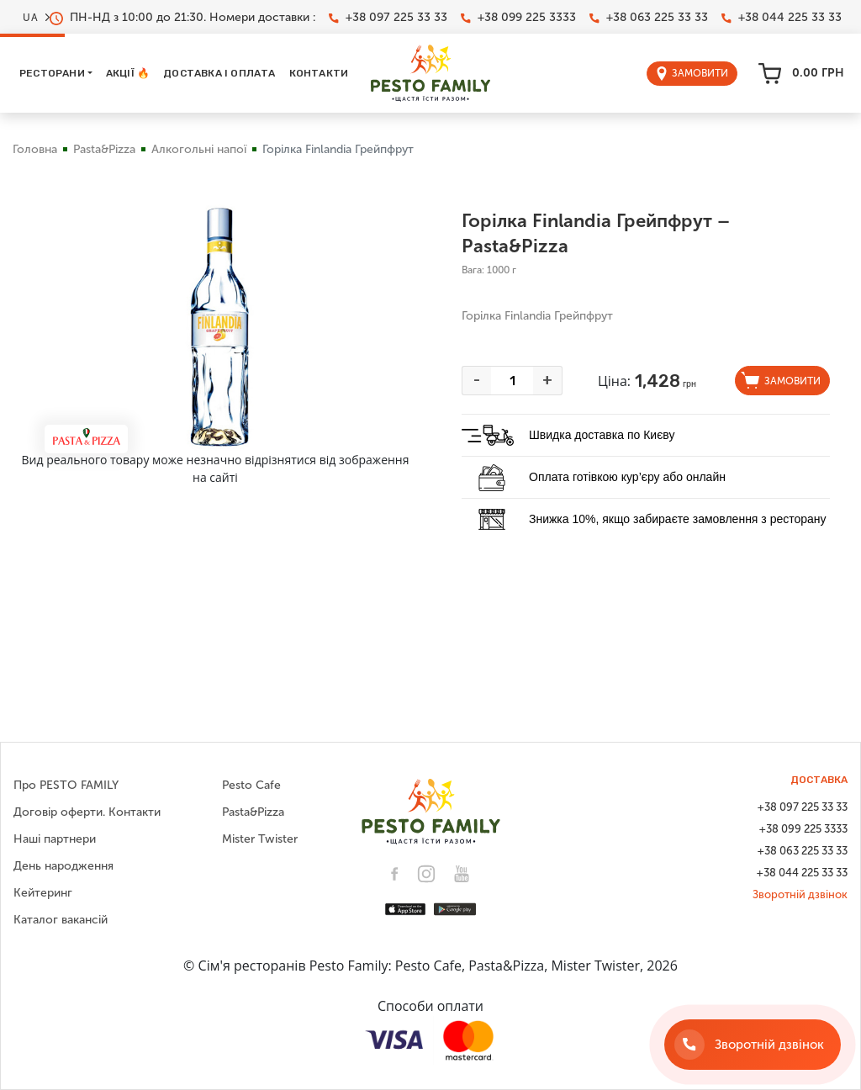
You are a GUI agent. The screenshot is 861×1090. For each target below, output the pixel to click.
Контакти (319, 73)
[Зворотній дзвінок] (752, 1044)
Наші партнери (54, 839)
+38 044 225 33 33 (781, 17)
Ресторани (52, 73)
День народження (63, 866)
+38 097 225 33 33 (388, 17)
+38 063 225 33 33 (648, 17)
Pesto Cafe (251, 785)
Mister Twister (260, 839)
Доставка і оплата (219, 73)
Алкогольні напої (198, 149)
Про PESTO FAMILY (66, 785)
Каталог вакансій (60, 920)
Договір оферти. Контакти (87, 812)
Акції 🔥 (128, 73)
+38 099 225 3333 (518, 17)
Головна (35, 149)
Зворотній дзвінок (800, 894)
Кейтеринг (42, 893)
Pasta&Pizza (104, 149)
